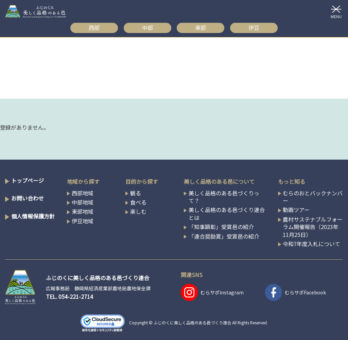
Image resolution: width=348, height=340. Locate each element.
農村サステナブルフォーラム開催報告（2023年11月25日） (313, 226)
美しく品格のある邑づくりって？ (224, 197)
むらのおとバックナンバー (313, 197)
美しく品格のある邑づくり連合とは (227, 213)
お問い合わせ (27, 198)
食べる (138, 202)
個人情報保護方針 (33, 216)
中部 (147, 27)
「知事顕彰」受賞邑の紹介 (221, 226)
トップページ (27, 180)
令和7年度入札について (311, 243)
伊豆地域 (82, 221)
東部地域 (82, 211)
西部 (94, 27)
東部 (200, 27)
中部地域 (82, 202)
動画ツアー (296, 209)
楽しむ (138, 211)
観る (135, 193)
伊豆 (253, 27)
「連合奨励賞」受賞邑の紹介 (224, 236)
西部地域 (82, 193)
